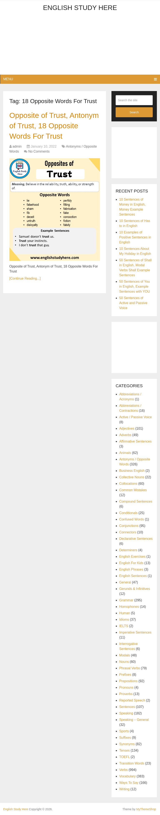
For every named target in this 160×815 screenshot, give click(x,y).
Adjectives (126, 428)
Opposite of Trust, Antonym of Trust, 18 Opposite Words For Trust (54, 126)
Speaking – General (134, 719)
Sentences (127, 707)
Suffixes (125, 737)
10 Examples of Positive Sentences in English (135, 237)
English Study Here (80, 7)
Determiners (128, 550)
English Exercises (132, 556)
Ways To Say (128, 782)
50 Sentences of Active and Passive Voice (133, 303)
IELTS (123, 626)
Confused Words (131, 519)
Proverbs (125, 694)
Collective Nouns (131, 477)
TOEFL (124, 757)
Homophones (129, 606)
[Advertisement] (80, 45)
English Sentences (133, 576)
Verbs (123, 770)
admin (17, 148)
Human (124, 613)
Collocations (128, 483)
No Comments (39, 153)
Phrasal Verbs (129, 668)
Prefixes (125, 674)
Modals (124, 655)
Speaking (126, 713)
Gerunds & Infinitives (134, 589)
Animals (125, 453)
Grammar (126, 600)
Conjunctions (129, 526)
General (125, 582)
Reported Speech (132, 700)
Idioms (124, 619)
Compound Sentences (135, 501)
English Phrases (131, 569)
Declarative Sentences (135, 538)
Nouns (124, 661)
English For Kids (131, 563)
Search (134, 112)
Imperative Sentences (135, 632)
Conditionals (128, 513)
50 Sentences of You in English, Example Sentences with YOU (134, 286)
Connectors (127, 532)
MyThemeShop (146, 809)
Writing (124, 789)
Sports (124, 731)
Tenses (124, 750)
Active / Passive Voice (135, 417)
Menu (8, 79)
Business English (132, 470)
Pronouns (126, 687)
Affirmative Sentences (135, 441)
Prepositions (128, 681)
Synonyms (127, 744)
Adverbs (125, 435)
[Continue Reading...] (25, 280)
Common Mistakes (133, 490)
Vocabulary (127, 776)
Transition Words (131, 763)
